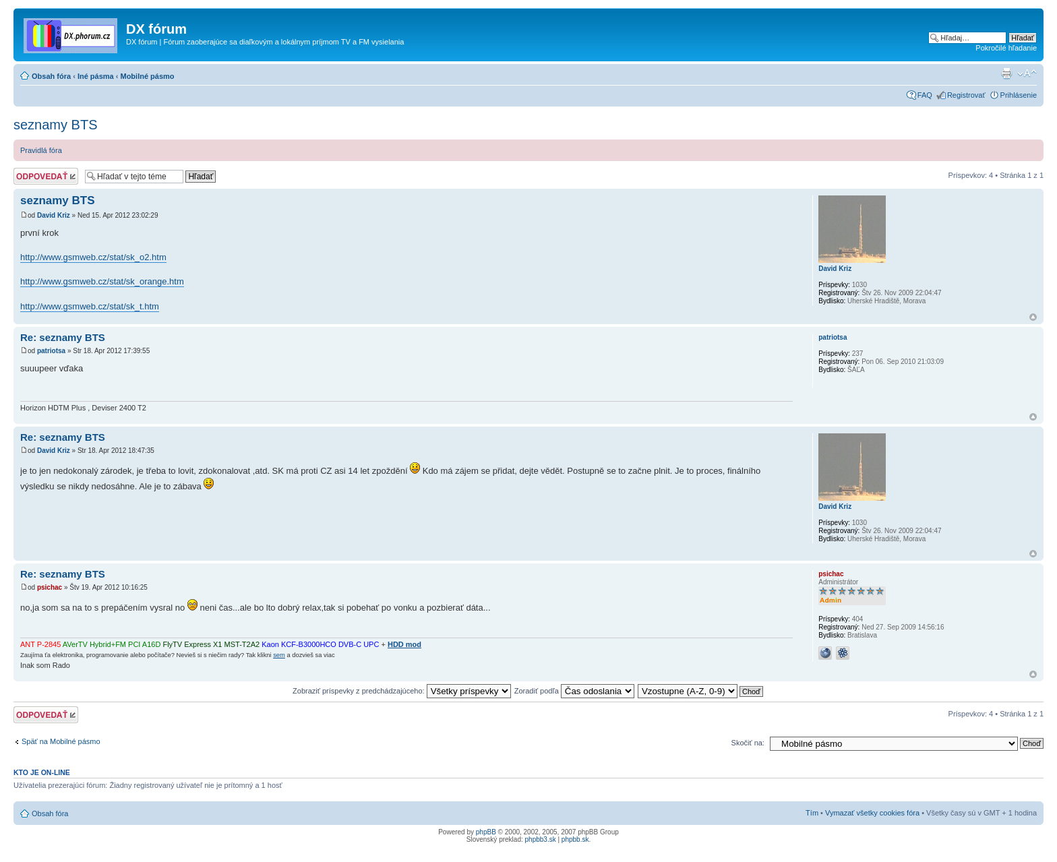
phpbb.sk (575, 839)
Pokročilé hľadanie (1006, 48)
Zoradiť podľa (574, 691)
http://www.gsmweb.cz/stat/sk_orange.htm (102, 281)
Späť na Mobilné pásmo (61, 741)
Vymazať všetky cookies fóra (872, 813)
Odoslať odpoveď (45, 176)
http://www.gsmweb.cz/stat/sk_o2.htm (93, 257)
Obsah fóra (51, 76)
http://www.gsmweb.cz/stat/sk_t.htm (89, 306)
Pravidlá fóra (41, 150)
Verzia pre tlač (1006, 73)
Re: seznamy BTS (62, 337)
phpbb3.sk (540, 839)
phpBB (486, 832)
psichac (49, 587)
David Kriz (53, 215)
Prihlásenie (1018, 95)
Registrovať (966, 95)
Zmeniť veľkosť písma (1027, 73)
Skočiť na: (747, 743)
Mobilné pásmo (147, 76)
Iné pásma (96, 76)
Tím (812, 813)
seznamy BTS (55, 124)
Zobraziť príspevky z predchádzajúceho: (402, 691)
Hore (1033, 317)
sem (279, 655)
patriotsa (51, 351)
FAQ (924, 95)
